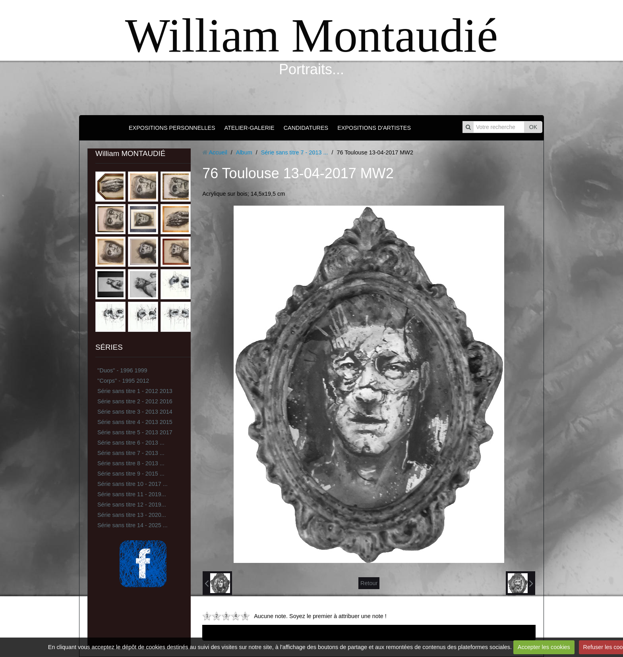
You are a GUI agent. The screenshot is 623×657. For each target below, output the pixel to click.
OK (533, 127)
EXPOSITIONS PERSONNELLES (172, 128)
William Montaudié (311, 35)
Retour (368, 583)
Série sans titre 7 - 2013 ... (130, 453)
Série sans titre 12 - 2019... (131, 504)
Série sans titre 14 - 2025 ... (132, 525)
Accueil (218, 152)
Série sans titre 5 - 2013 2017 (134, 432)
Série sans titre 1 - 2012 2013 (134, 391)
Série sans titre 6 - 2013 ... (130, 442)
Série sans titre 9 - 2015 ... (130, 473)
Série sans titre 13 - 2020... (131, 515)
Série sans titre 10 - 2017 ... (132, 484)
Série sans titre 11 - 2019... (131, 494)
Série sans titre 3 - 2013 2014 (134, 411)
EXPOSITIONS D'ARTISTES (374, 128)
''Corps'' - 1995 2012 (123, 381)
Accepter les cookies (544, 647)
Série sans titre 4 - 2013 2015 (134, 422)
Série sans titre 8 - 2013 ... (130, 463)
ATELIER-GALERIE (249, 128)
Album (244, 152)
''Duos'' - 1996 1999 (122, 370)
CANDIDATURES (306, 128)
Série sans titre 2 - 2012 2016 (134, 401)
